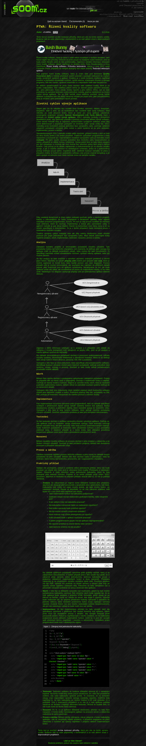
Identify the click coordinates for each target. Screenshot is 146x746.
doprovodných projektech (48, 735)
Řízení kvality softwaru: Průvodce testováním (66, 66)
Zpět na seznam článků (57, 21)
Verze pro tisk (93, 21)
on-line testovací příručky (68, 730)
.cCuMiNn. (47, 32)
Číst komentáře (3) (77, 21)
